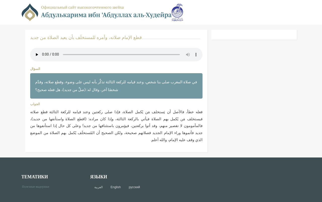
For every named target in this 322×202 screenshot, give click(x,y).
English (116, 187)
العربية (98, 187)
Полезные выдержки (37, 186)
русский (134, 187)
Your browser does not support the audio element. (116, 54)
